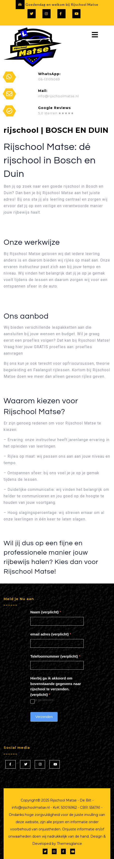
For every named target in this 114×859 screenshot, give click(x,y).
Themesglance (69, 843)
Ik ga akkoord (42, 700)
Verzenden (44, 717)
